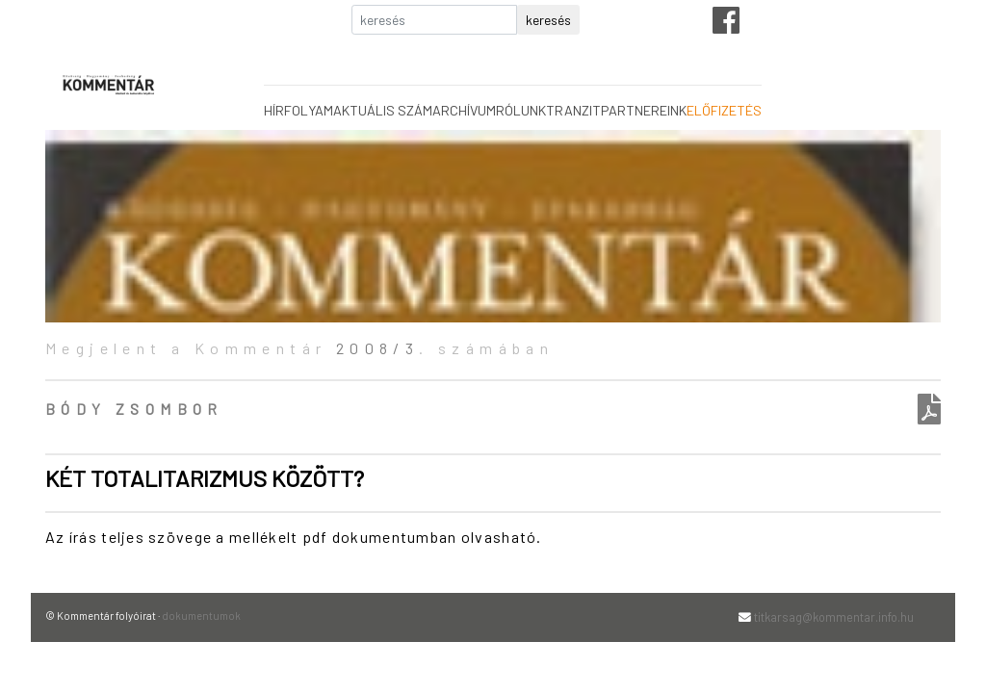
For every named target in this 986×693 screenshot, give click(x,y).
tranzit (573, 110)
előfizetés (724, 110)
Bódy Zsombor (134, 408)
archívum (464, 110)
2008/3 (377, 348)
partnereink (644, 110)
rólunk (521, 110)
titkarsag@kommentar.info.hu (834, 617)
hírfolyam (298, 110)
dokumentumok (201, 615)
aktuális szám (382, 110)
